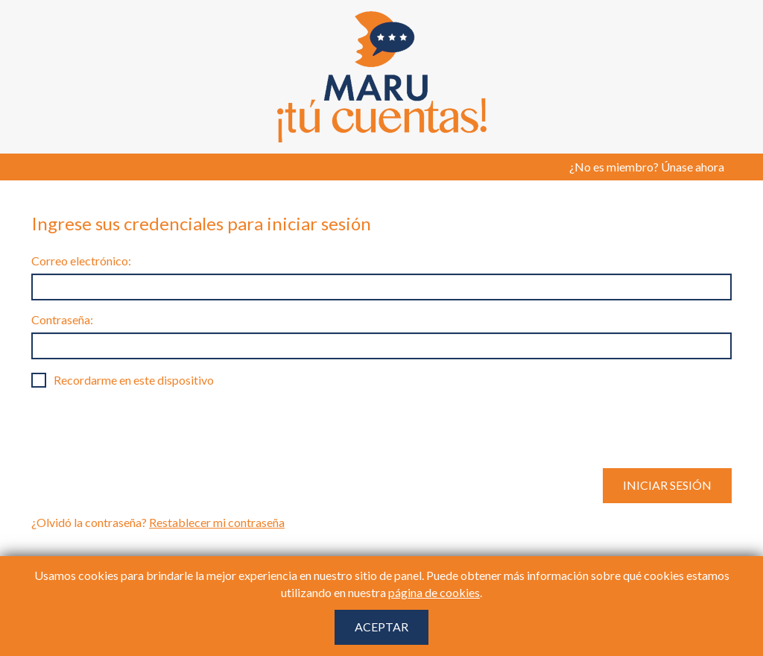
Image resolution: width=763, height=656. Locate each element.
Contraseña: (62, 319)
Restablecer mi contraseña (217, 522)
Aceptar (381, 626)
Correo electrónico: (81, 260)
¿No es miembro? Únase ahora (646, 167)
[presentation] (144, 428)
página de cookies (434, 592)
